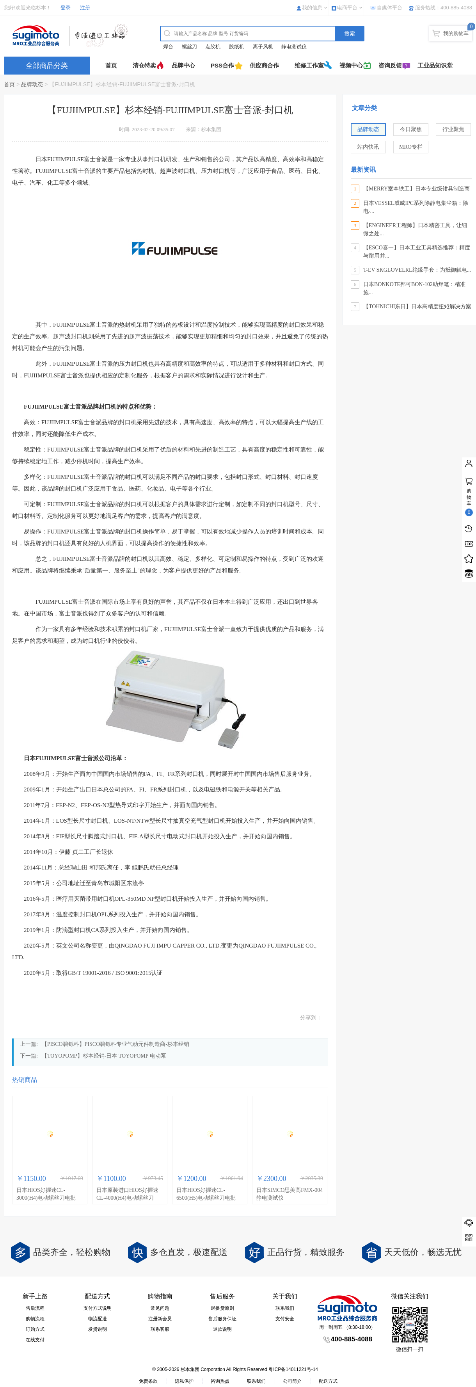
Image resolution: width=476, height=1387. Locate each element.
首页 (111, 65)
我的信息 (312, 8)
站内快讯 (368, 147)
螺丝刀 (189, 47)
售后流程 (35, 1308)
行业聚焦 (453, 129)
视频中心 (351, 65)
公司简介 (292, 1381)
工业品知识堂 (435, 65)
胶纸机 (236, 47)
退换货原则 (222, 1308)
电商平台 (347, 8)
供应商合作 (264, 65)
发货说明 (97, 1329)
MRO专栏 (411, 147)
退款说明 (222, 1329)
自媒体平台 (389, 8)
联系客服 (160, 1329)
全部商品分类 (47, 65)
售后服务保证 (222, 1318)
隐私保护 (184, 1381)
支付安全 (284, 1318)
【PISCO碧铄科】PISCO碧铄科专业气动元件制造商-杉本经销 (115, 1044)
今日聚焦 (411, 129)
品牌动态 (32, 84)
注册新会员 (160, 1318)
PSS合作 (222, 65)
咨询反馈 (390, 65)
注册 (85, 8)
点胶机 (212, 47)
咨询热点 (220, 1381)
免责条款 (148, 1381)
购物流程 (35, 1318)
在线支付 (35, 1340)
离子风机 (263, 47)
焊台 (168, 47)
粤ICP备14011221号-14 (293, 1369)
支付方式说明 (97, 1308)
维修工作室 (309, 65)
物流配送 (97, 1318)
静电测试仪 (294, 47)
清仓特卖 (144, 65)
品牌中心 (183, 65)
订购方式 (35, 1329)
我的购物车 (456, 33)
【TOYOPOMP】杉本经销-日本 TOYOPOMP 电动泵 (104, 1056)
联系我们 (284, 1308)
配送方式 (328, 1381)
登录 (65, 8)
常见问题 (160, 1308)
